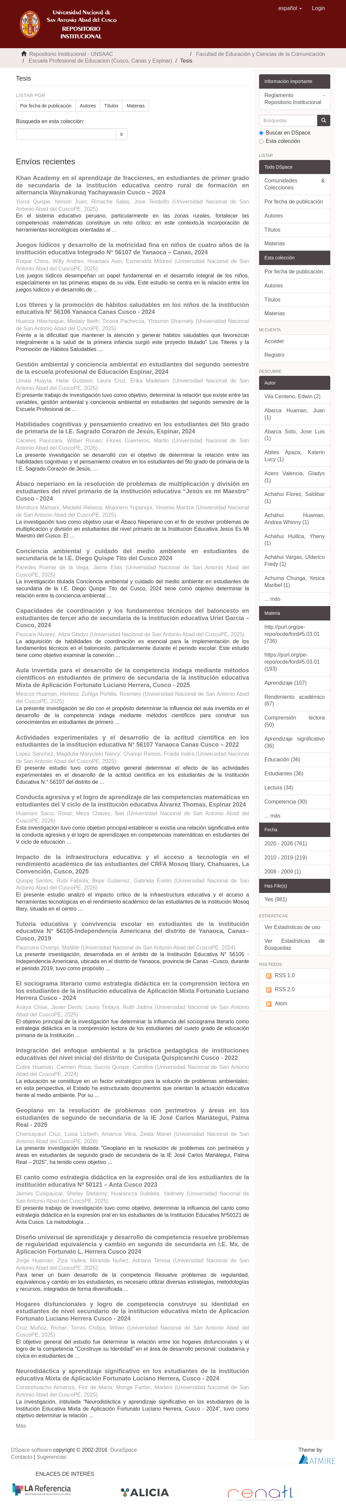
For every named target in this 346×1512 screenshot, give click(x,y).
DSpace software (31, 1450)
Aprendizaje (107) (285, 683)
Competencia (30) (285, 802)
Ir (121, 134)
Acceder (274, 341)
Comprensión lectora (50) (294, 721)
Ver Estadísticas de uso (292, 927)
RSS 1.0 (279, 976)
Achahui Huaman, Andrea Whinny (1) (294, 518)
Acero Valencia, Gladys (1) (294, 477)
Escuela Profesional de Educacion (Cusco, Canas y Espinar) (100, 61)
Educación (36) (282, 759)
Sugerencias (52, 1457)
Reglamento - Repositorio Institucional (294, 98)
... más (272, 599)
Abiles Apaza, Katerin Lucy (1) (294, 455)
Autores (88, 105)
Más (21, 1426)
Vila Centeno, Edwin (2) (292, 396)
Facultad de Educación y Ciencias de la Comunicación (260, 54)
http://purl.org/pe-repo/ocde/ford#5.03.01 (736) (292, 634)
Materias (136, 105)
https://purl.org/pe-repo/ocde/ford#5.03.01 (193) (292, 662)
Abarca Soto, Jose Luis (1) (294, 435)
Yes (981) (275, 899)
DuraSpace (123, 1450)
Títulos (111, 105)
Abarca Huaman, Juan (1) (294, 414)
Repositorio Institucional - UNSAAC (71, 54)
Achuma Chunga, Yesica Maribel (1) (294, 581)
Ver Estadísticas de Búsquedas (294, 944)
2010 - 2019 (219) (285, 857)
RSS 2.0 (279, 990)
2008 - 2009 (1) (282, 871)
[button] (290, 8)
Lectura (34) (278, 787)
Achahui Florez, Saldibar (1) (294, 497)
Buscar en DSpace (284, 133)
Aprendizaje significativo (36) (294, 742)
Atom (275, 1004)
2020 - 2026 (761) (285, 843)
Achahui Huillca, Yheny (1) (294, 539)
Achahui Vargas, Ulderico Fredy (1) (294, 560)
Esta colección (279, 141)
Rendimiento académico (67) (294, 700)
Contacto (21, 1457)
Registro (274, 355)
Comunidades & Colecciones (294, 184)
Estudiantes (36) (284, 773)
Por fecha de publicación (46, 105)
